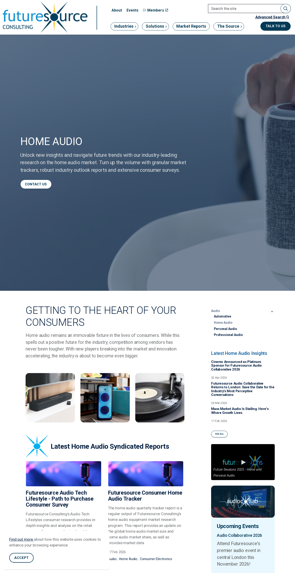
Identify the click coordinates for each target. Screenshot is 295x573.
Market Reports (191, 26)
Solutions (155, 26)
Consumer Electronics (156, 559)
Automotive (222, 316)
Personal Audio (225, 329)
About (117, 10)
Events (133, 10)
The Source (228, 26)
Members (155, 10)
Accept (21, 557)
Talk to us (275, 26)
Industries (123, 26)
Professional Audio (228, 335)
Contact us (36, 184)
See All (219, 434)
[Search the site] (249, 8)
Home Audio (128, 559)
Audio (112, 559)
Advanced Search (272, 17)
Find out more (21, 539)
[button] (285, 8)
